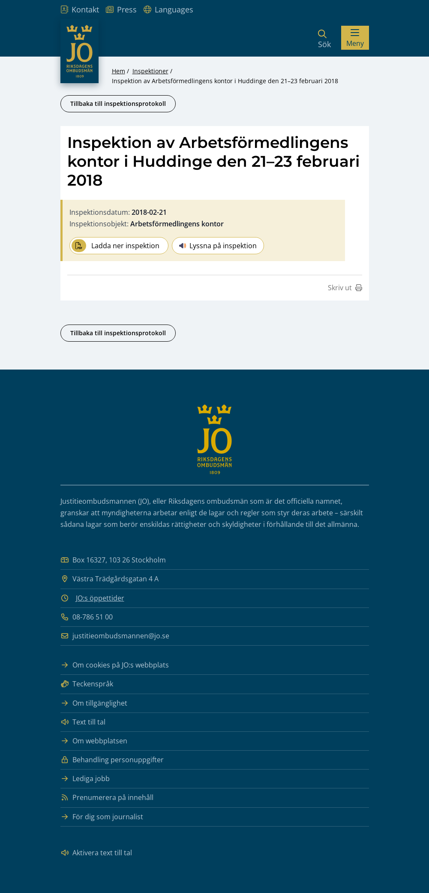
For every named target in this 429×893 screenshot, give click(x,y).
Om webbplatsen (93, 741)
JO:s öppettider (100, 598)
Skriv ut (345, 287)
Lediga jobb (85, 779)
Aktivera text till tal (96, 853)
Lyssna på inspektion (218, 245)
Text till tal (82, 722)
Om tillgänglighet (93, 703)
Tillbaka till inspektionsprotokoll (118, 103)
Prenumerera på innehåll (106, 797)
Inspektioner (150, 71)
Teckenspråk (86, 684)
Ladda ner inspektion (115, 245)
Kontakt (79, 9)
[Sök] (324, 38)
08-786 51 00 (86, 617)
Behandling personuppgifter (112, 760)
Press (121, 9)
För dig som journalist (101, 817)
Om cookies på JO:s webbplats (114, 665)
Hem (118, 71)
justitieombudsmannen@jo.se (114, 636)
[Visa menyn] (355, 38)
